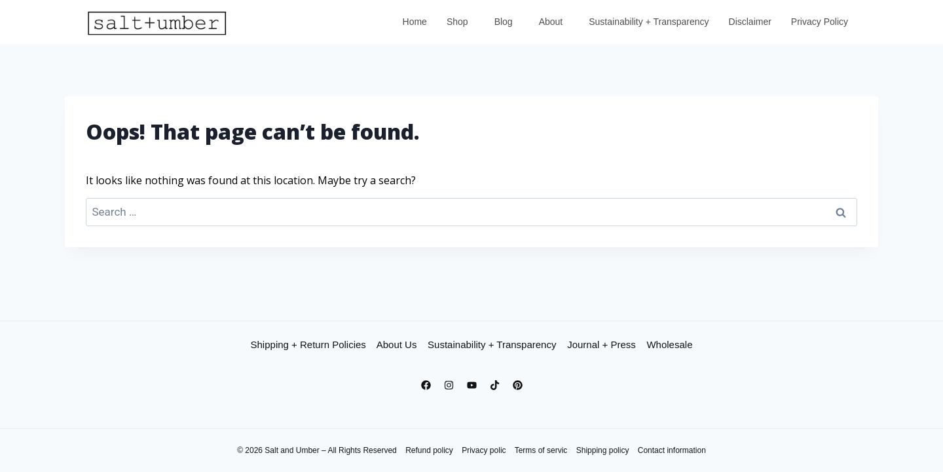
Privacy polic (484, 450)
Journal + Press (601, 344)
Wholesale (669, 344)
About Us (397, 344)
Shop (457, 21)
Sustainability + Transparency (649, 21)
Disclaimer (750, 21)
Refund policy (429, 450)
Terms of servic (541, 450)
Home (415, 21)
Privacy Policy (819, 21)
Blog (503, 21)
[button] (461, 21)
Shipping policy (602, 450)
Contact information (672, 450)
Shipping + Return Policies (308, 344)
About (551, 21)
